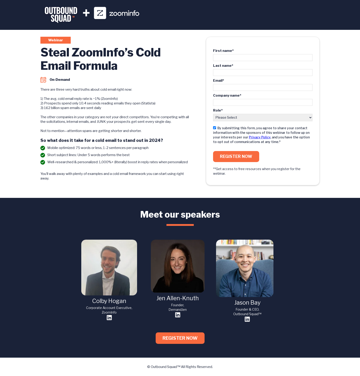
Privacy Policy (259, 137)
